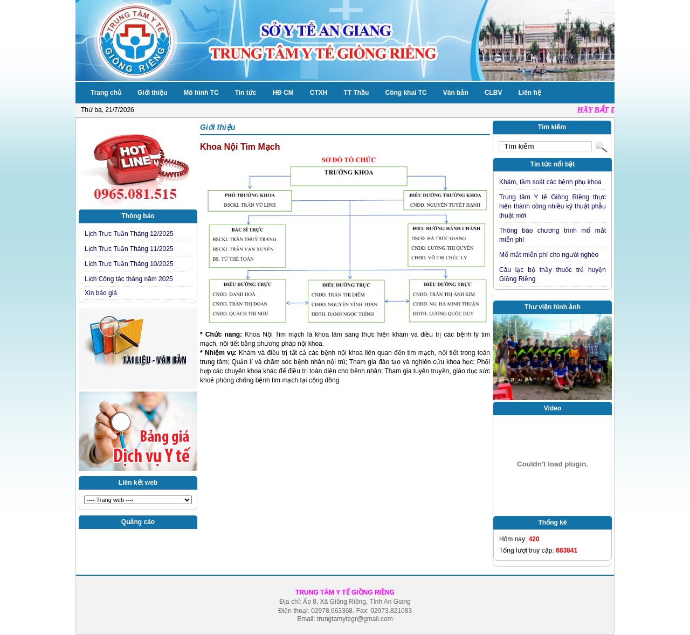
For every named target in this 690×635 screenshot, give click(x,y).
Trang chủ (106, 92)
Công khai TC (405, 92)
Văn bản (455, 92)
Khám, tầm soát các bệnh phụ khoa (550, 182)
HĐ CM (282, 92)
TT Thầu (356, 92)
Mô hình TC (200, 92)
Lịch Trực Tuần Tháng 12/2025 (129, 234)
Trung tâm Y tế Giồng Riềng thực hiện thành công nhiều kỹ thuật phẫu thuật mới (552, 206)
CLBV (493, 92)
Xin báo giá (101, 293)
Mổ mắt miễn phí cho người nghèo (548, 255)
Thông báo (137, 216)
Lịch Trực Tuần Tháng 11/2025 (129, 249)
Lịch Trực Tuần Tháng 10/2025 (129, 264)
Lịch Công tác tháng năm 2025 (129, 279)
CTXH (319, 92)
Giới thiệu (152, 92)
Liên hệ (529, 92)
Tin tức (246, 92)
